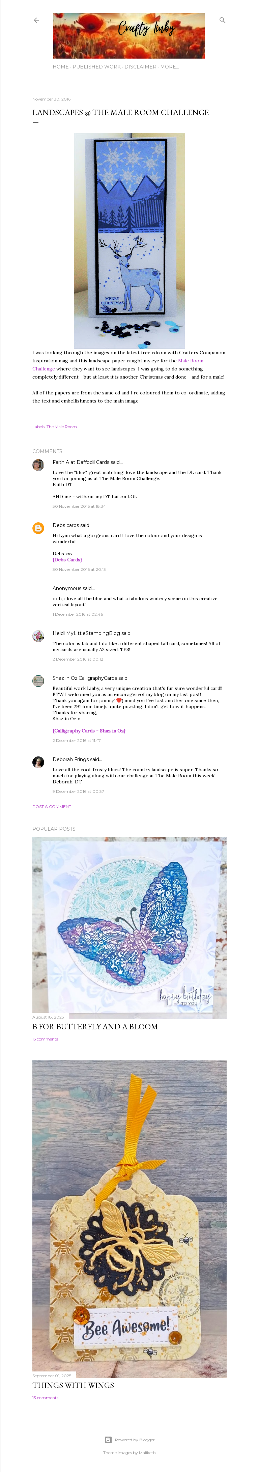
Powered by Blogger (129, 1440)
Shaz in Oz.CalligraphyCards (85, 678)
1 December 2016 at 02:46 (78, 614)
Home (61, 67)
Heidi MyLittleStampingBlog (86, 633)
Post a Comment (51, 806)
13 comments (45, 1397)
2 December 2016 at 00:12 (78, 659)
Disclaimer (140, 67)
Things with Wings (73, 1385)
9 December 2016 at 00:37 (78, 791)
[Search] (223, 18)
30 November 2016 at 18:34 (79, 506)
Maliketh (147, 1452)
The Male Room (62, 426)
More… (169, 67)
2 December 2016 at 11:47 (77, 740)
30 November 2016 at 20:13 (79, 569)
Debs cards (66, 525)
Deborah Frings (71, 759)
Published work (97, 67)
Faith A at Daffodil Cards (81, 462)
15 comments (45, 1038)
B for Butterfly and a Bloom (95, 1026)
